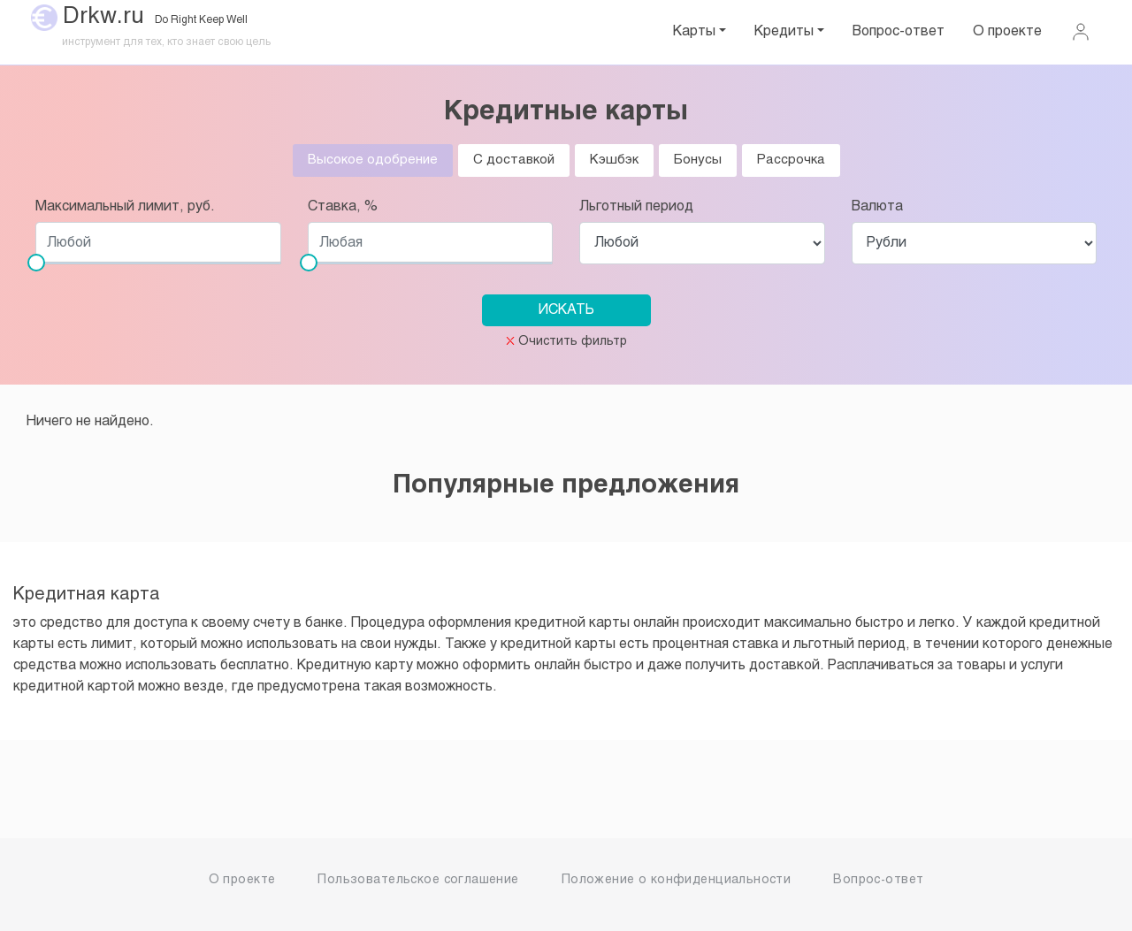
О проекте (1007, 31)
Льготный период (636, 206)
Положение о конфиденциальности (677, 880)
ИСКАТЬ (566, 310)
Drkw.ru (103, 16)
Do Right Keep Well (201, 20)
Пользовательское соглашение (417, 880)
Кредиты (784, 31)
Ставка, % (343, 206)
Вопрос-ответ (899, 31)
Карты (694, 31)
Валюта (877, 206)
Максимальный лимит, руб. (125, 206)
